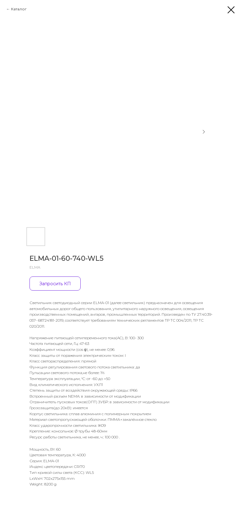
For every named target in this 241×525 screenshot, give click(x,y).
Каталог (19, 9)
